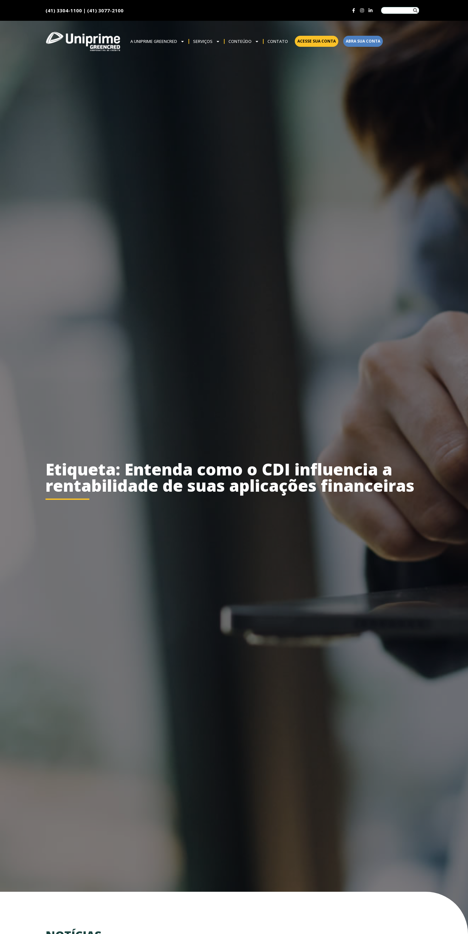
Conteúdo (243, 41)
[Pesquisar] (415, 10)
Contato (277, 41)
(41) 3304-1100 (64, 10)
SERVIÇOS (206, 41)
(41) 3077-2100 (105, 10)
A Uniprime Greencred (157, 41)
